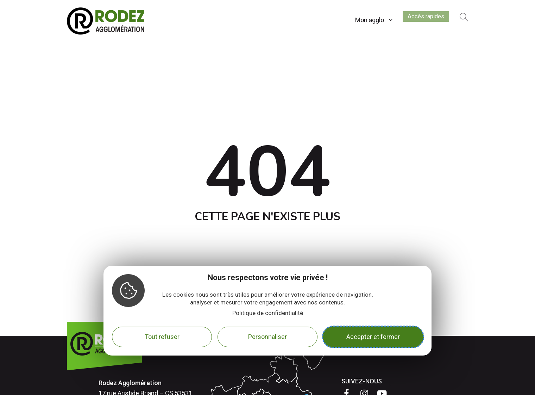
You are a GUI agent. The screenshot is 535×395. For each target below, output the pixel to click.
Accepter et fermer (373, 336)
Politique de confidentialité (267, 312)
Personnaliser (267, 336)
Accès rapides (421, 18)
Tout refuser (162, 336)
